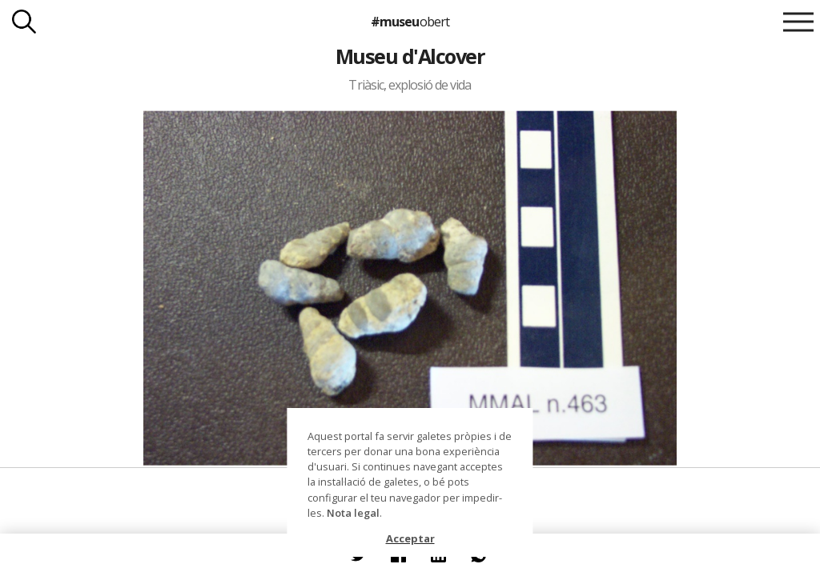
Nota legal (353, 513)
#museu (409, 21)
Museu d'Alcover (410, 56)
